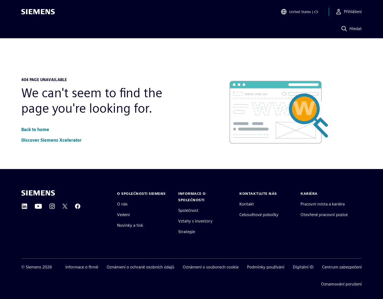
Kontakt (246, 204)
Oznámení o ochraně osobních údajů (140, 266)
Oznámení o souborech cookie (211, 266)
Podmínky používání (265, 266)
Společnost (188, 210)
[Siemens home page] (38, 193)
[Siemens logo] (38, 11)
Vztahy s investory (195, 221)
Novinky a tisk (130, 225)
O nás (122, 204)
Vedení (123, 214)
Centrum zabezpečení (342, 266)
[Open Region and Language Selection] (299, 11)
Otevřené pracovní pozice (324, 214)
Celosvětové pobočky (258, 214)
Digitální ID (303, 266)
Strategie (186, 231)
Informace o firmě (81, 266)
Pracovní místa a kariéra (323, 204)
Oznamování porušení (341, 284)
